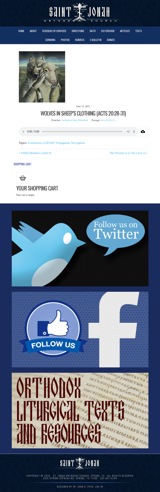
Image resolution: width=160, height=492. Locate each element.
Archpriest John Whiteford (74, 120)
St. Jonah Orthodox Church (80, 13)
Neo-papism (78, 142)
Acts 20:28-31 (108, 120)
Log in (99, 486)
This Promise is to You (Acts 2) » (128, 153)
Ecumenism (34, 142)
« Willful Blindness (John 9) (35, 153)
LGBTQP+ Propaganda (56, 142)
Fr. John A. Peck (83, 486)
